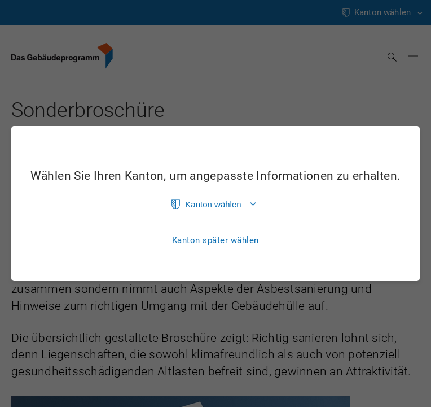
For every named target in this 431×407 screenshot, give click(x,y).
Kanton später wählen (215, 240)
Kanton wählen (213, 204)
